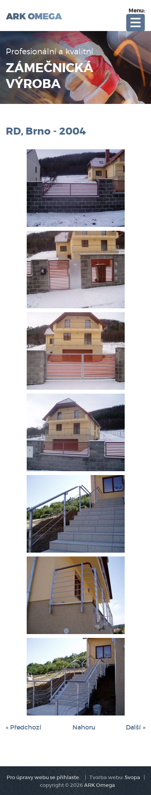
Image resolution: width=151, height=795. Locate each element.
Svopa (132, 777)
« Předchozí (23, 727)
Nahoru (83, 727)
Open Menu (135, 22)
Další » (135, 727)
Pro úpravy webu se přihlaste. (43, 777)
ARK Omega (99, 785)
